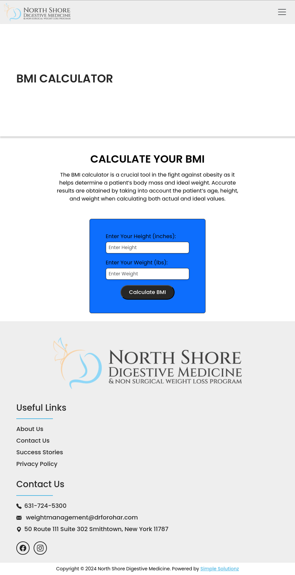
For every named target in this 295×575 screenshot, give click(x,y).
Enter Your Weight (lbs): (137, 262)
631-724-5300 (45, 506)
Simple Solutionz (219, 568)
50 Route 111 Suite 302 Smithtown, (96, 529)
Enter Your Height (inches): (141, 236)
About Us (29, 429)
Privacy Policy (37, 464)
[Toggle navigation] (282, 12)
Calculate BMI (147, 292)
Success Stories (39, 452)
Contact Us (33, 440)
